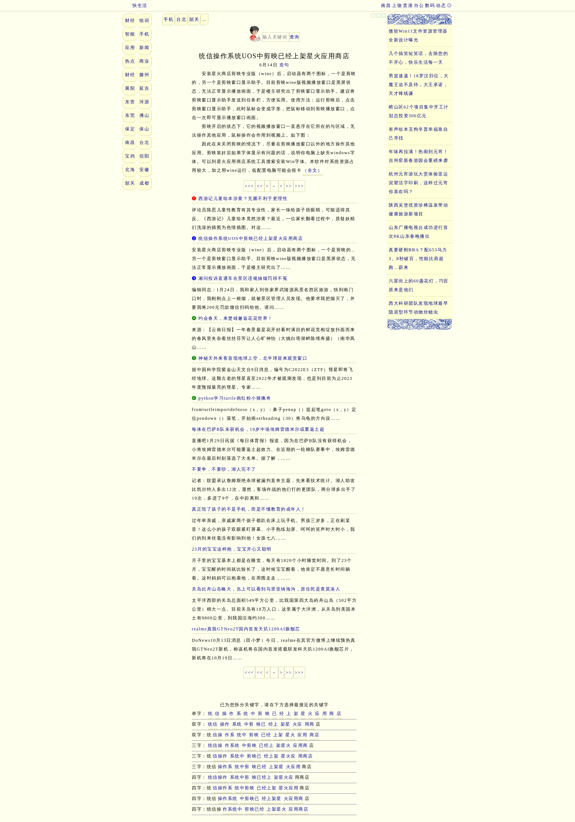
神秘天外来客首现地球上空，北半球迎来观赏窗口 (252, 358)
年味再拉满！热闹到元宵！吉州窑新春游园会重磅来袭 (418, 156)
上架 (278, 734)
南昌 (386, 5)
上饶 (397, 5)
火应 (298, 724)
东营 (130, 101)
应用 (130, 47)
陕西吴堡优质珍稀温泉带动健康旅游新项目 (418, 209)
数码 (430, 5)
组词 (144, 20)
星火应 (288, 756)
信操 (218, 734)
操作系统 (228, 798)
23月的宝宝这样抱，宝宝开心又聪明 (232, 549)
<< (260, 186)
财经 (130, 20)
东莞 (130, 115)
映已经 (259, 766)
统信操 (215, 745)
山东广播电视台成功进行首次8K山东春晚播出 (418, 232)
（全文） (312, 170)
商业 (144, 61)
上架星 (276, 766)
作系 (230, 734)
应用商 (300, 745)
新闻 (144, 47)
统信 (213, 724)
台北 (144, 142)
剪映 (254, 734)
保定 (130, 129)
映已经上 (262, 777)
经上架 (271, 756)
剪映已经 (254, 809)
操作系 (225, 766)
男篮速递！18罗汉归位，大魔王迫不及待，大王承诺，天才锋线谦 (419, 84)
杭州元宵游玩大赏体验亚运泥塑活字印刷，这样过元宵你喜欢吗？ (418, 182)
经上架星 (272, 798)
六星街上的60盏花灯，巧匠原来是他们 (419, 285)
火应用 (293, 766)
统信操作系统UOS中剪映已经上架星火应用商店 (250, 238)
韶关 (130, 183)
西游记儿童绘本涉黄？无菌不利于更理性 (243, 198)
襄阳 (130, 88)
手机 (144, 34)
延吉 (144, 88)
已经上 (266, 745)
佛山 (144, 115)
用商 (310, 724)
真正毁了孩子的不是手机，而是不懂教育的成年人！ (249, 509)
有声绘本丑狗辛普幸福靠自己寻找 (418, 134)
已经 (266, 734)
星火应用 (289, 787)
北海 (130, 169)
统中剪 (242, 766)
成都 (144, 183)
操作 (225, 724)
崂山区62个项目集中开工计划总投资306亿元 (419, 111)
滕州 (144, 74)
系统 (237, 724)
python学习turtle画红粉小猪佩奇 (234, 398)
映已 (261, 724)
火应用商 (294, 798)
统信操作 (218, 777)
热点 (130, 61)
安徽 (144, 169)
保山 (144, 129)
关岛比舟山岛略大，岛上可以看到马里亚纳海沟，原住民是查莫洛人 (266, 589)
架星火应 (284, 777)
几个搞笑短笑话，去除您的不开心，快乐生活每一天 (418, 58)
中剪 (249, 724)
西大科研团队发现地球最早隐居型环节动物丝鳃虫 (418, 308)
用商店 (305, 756)
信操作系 (222, 787)
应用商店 (298, 809)
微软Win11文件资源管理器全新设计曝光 (418, 35)
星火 (290, 734)
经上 (273, 724)
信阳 (144, 156)
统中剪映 (244, 787)
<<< (249, 186)
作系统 (232, 745)
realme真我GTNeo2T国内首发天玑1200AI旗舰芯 (246, 629)
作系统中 (232, 809)
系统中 (237, 756)
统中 (242, 734)
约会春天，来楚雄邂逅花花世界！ (235, 318)
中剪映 (249, 745)
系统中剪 (240, 777)
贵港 (408, 5)
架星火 (283, 745)
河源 (144, 101)
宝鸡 (130, 156)
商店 (314, 734)
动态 (441, 5)
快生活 (134, 5)
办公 (419, 5)
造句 (284, 64)
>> (289, 186)
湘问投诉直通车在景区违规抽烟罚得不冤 (243, 278)
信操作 (220, 756)
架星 (285, 724)
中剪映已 (250, 798)
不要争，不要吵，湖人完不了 (224, 469)
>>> (299, 186)
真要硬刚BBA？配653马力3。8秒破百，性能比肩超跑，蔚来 (418, 258)
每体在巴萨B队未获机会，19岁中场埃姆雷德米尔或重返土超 (258, 429)
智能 (130, 34)
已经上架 (266, 787)
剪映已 (254, 756)
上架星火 (276, 809)
